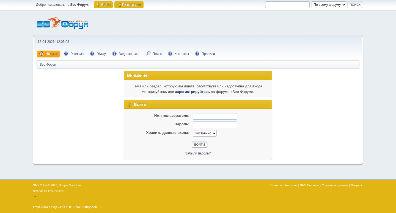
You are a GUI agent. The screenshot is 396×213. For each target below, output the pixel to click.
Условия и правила (335, 185)
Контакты (291, 185)
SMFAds (38, 190)
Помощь (276, 185)
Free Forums (56, 190)
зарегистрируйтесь (192, 92)
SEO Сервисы (309, 185)
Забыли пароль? (198, 153)
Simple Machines (70, 185)
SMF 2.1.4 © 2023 (45, 185)
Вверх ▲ (357, 185)
